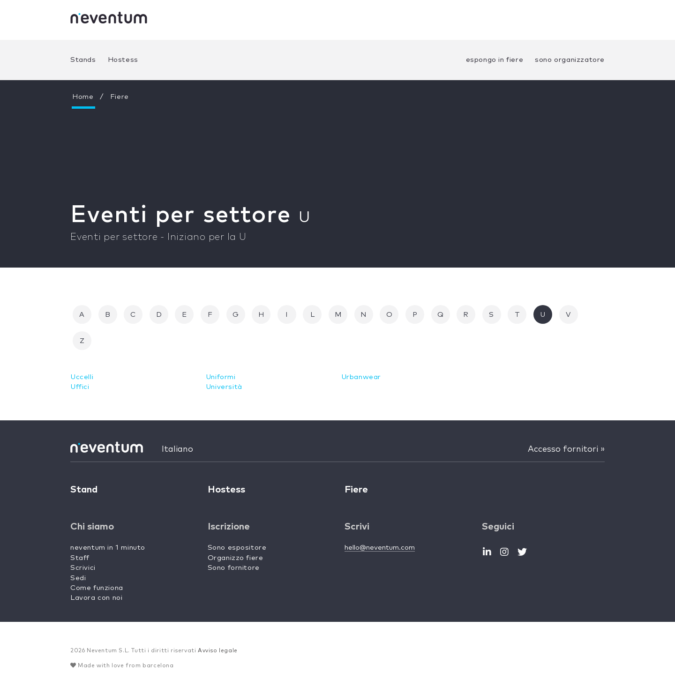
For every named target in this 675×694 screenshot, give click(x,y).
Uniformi (221, 377)
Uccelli (81, 377)
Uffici (80, 386)
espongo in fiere (495, 59)
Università (224, 386)
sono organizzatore (570, 59)
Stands (83, 59)
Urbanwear (361, 377)
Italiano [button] (177, 449)
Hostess (123, 59)
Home (82, 96)
